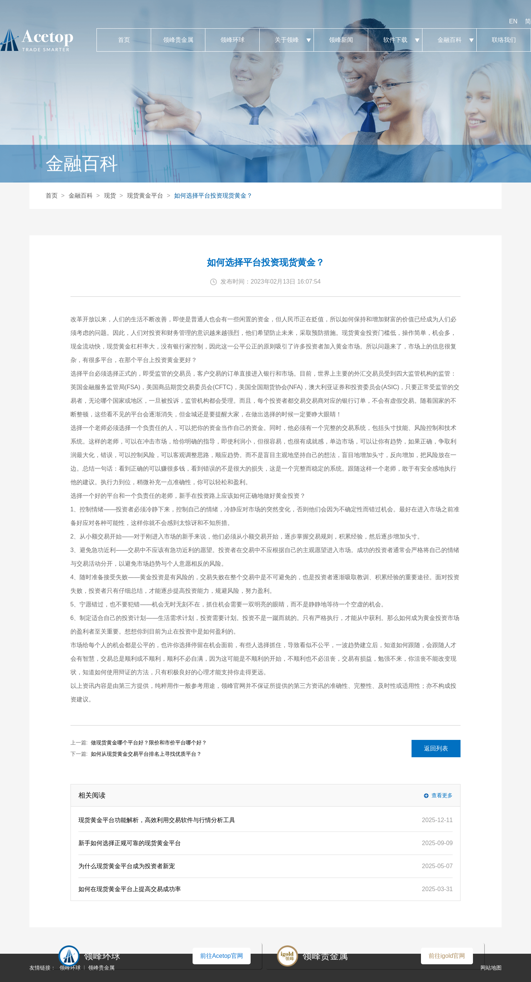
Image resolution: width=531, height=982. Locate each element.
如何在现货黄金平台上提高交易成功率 (129, 889)
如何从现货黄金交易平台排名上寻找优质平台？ (146, 754)
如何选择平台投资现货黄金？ (213, 195)
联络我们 (503, 40)
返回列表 (436, 748)
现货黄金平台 (145, 195)
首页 (123, 40)
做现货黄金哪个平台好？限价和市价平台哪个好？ (149, 743)
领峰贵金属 (178, 40)
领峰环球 (232, 40)
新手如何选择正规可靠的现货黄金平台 (129, 843)
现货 (110, 195)
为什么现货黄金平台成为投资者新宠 (126, 866)
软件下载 (395, 40)
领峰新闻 (341, 40)
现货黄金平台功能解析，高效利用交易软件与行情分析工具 (156, 820)
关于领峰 (286, 40)
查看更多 (442, 795)
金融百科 (449, 40)
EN (513, 21)
